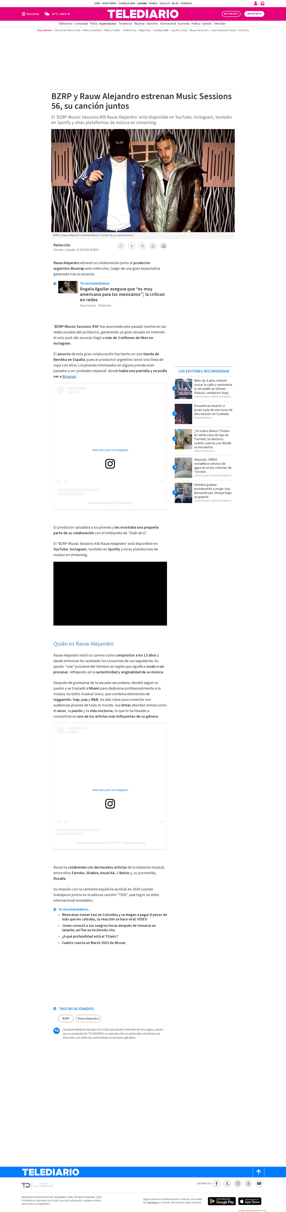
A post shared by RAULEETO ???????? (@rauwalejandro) (110, 842)
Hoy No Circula (179, 30)
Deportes (152, 24)
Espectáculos (107, 24)
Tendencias (125, 24)
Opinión (207, 24)
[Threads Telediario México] (248, 1183)
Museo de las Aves (199, 30)
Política (195, 24)
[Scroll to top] (258, 1172)
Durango (186, 3)
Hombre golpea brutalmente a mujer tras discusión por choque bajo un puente (213, 490)
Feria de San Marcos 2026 (67, 30)
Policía (94, 24)
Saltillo (164, 3)
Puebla (153, 3)
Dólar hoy (244, 30)
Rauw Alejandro (88, 1018)
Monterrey (109, 3)
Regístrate (254, 13)
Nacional (139, 24)
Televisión (219, 24)
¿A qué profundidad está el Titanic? (90, 936)
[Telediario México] (143, 14)
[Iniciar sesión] (256, 3)
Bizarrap (69, 376)
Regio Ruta (145, 30)
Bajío (175, 3)
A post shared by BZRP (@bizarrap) (110, 502)
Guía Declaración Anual (223, 30)
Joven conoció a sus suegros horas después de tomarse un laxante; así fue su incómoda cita (109, 928)
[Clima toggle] (56, 14)
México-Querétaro (92, 30)
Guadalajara (127, 3)
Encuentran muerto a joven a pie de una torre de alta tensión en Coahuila (213, 409)
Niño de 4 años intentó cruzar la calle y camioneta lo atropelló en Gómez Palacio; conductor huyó (213, 386)
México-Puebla (112, 30)
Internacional (168, 24)
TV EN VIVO (232, 13)
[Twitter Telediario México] (227, 1183)
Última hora (65, 24)
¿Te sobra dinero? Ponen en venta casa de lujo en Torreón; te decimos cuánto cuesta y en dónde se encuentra (212, 439)
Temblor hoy (129, 30)
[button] (121, 246)
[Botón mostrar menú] (31, 14)
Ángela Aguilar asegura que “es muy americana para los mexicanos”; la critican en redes (122, 294)
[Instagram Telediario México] (237, 1183)
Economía (183, 24)
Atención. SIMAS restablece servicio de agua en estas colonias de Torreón (212, 465)
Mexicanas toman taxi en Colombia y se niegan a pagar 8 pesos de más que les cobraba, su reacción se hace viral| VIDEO (114, 917)
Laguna (142, 3)
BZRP (66, 1018)
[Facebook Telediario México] (216, 1183)
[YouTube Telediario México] (259, 1183)
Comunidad (81, 24)
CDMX (97, 3)
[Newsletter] (262, 4)
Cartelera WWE (161, 30)
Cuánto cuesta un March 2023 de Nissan (93, 943)
